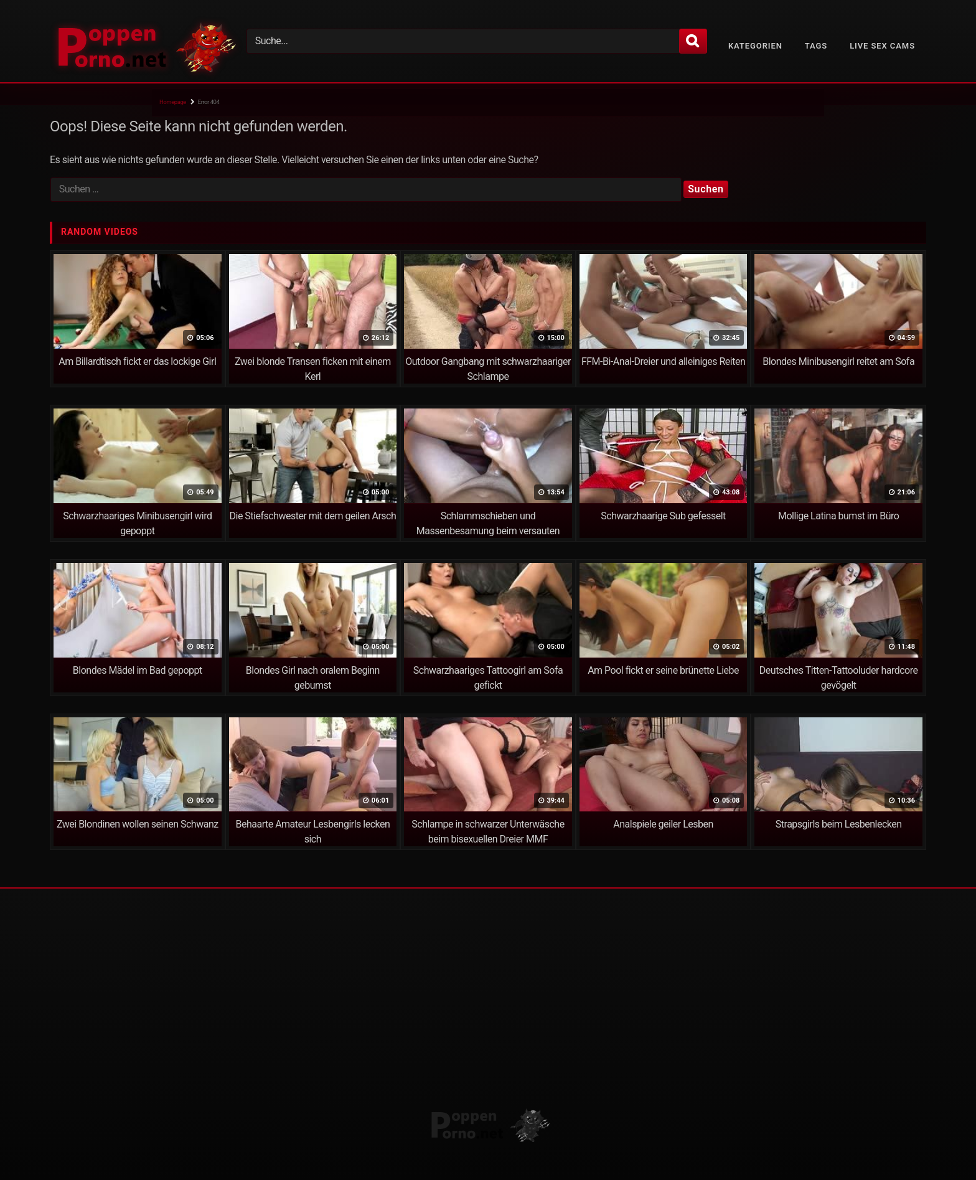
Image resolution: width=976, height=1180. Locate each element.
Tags (816, 45)
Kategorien (755, 45)
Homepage (172, 101)
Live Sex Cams (882, 45)
